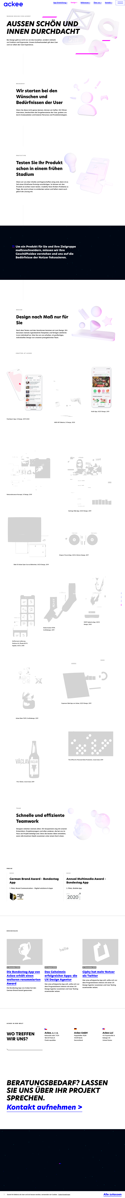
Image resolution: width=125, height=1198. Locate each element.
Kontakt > (108, 3)
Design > (74, 3)
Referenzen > (85, 3)
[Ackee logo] (13, 3)
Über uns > (98, 3)
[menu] (120, 2)
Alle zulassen (113, 1194)
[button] (121, 593)
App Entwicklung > (60, 3)
